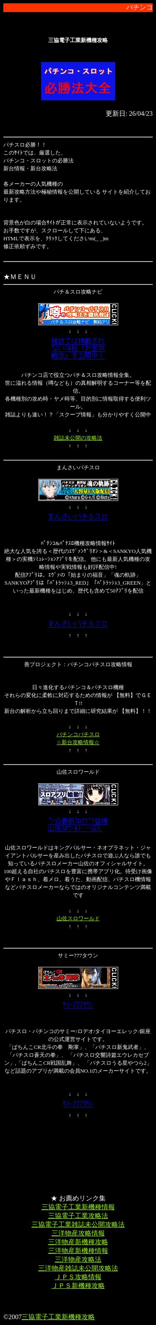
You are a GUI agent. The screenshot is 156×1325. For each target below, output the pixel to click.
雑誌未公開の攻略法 (78, 438)
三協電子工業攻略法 (78, 1215)
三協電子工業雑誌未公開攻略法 (78, 1224)
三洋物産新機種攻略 (78, 1241)
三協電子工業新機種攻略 (58, 1316)
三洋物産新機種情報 (78, 1250)
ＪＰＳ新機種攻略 (78, 1285)
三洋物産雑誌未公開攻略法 (78, 1268)
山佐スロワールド (78, 918)
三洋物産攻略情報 (78, 1233)
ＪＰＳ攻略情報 (78, 1276)
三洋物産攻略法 (78, 1259)
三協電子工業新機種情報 (78, 1206)
